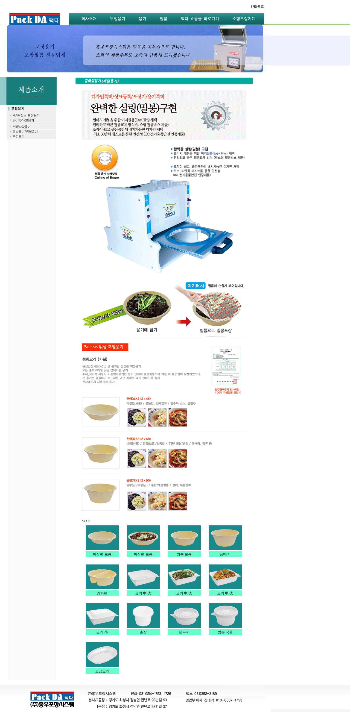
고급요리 (102, 671)
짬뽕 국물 (225, 632)
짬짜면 (102, 593)
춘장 (143, 632)
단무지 (184, 632)
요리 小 (102, 632)
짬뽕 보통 (184, 554)
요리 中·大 (143, 593)
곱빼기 (225, 554)
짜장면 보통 (102, 554)
